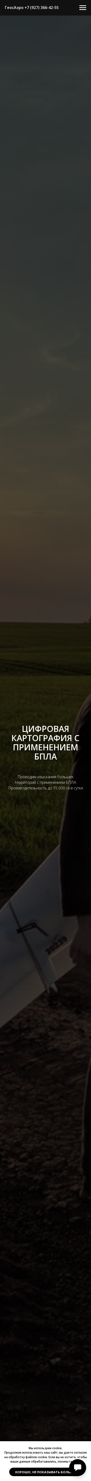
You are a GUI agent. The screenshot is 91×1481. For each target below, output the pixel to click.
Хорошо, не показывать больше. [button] (45, 1472)
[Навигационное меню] (82, 7)
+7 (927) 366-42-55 (42, 7)
